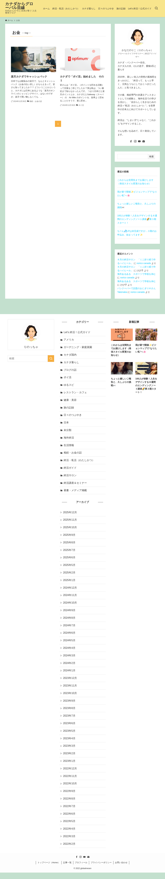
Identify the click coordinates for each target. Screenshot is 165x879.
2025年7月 (69, 552)
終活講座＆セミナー (75, 484)
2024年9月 (69, 613)
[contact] (143, 141)
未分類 (68, 431)
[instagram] (135, 141)
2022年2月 (69, 850)
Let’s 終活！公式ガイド (77, 332)
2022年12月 (70, 773)
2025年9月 (69, 537)
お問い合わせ (121, 869)
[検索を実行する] (51, 358)
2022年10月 (70, 789)
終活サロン (70, 477)
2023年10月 (70, 697)
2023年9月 (69, 705)
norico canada (144, 263)
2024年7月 (69, 629)
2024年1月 (69, 674)
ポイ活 (68, 378)
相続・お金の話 (73, 454)
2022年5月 (69, 827)
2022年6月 (69, 819)
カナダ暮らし (71, 362)
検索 (151, 156)
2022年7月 (69, 812)
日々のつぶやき (73, 416)
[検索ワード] (31, 358)
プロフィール (81, 869)
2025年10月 (70, 529)
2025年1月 (69, 583)
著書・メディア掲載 (75, 492)
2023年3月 (69, 751)
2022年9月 (69, 796)
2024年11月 (70, 598)
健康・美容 (70, 400)
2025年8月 (69, 545)
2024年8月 (69, 621)
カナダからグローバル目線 (19, 6)
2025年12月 (70, 514)
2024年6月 (69, 636)
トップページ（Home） (49, 869)
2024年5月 (69, 644)
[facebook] (131, 141)
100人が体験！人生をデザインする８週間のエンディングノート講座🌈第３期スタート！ (137, 219)
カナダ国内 (70, 355)
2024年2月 (69, 667)
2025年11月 (70, 522)
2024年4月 (69, 651)
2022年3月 (69, 842)
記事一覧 (67, 869)
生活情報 (69, 446)
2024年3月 (69, 659)
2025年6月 (69, 560)
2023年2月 (69, 758)
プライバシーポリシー (101, 869)
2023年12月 (70, 682)
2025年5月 (69, 568)
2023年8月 (69, 712)
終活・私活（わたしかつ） (79, 462)
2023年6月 (69, 728)
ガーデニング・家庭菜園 (78, 347)
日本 (66, 423)
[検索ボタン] (156, 8)
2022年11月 (70, 781)
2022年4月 (69, 834)
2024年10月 (70, 606)
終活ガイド (70, 469)
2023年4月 (69, 743)
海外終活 (69, 439)
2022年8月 (69, 804)
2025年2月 (69, 575)
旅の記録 (69, 408)
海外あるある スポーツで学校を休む (136, 274)
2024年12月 (70, 590)
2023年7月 (69, 720)
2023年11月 (70, 690)
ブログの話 (70, 370)
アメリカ (69, 339)
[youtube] (139, 141)
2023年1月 (69, 766)
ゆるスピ (69, 385)
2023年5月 (69, 735)
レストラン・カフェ (75, 393)
